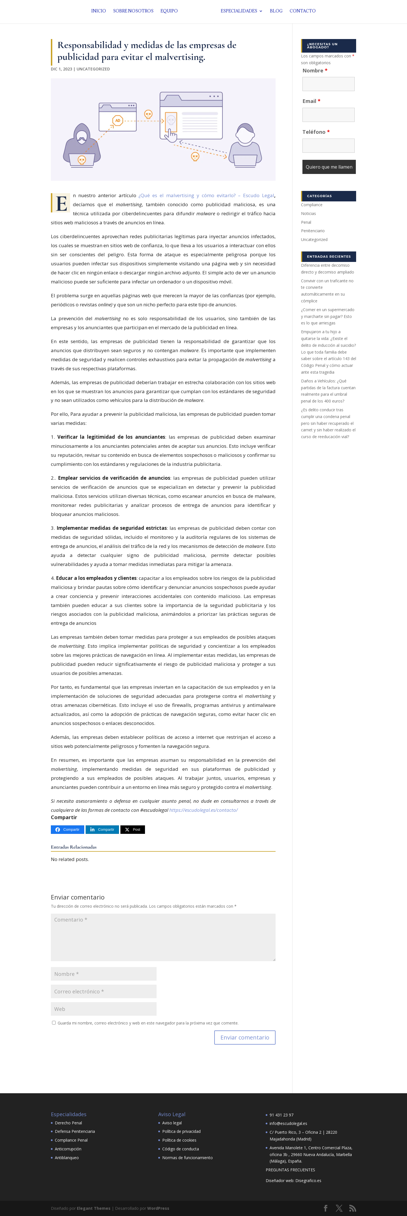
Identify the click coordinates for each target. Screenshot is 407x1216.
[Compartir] (67, 830)
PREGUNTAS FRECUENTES (290, 1169)
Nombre (315, 70)
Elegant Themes (94, 1208)
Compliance (311, 204)
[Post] (133, 830)
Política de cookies (179, 1140)
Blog (275, 12)
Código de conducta (180, 1149)
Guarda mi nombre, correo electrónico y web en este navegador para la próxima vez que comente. (148, 1023)
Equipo (170, 12)
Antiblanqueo (67, 1157)
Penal (306, 222)
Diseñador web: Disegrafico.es (293, 1180)
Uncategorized (93, 69)
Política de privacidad (181, 1131)
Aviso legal (172, 1122)
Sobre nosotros (134, 12)
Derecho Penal (68, 1122)
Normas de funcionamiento (187, 1157)
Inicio (100, 12)
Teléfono (316, 131)
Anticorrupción (68, 1149)
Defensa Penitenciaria (75, 1131)
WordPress (158, 1208)
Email (311, 101)
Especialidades (237, 12)
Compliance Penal (71, 1140)
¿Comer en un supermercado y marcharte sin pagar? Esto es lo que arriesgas (327, 316)
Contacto (301, 12)
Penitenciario (313, 230)
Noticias (308, 213)
